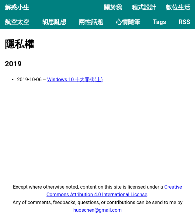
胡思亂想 (54, 22)
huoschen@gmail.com (97, 210)
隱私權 (19, 44)
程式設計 (144, 7)
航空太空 (17, 22)
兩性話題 (91, 22)
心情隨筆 (128, 22)
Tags (159, 22)
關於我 (113, 7)
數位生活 (178, 7)
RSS (184, 22)
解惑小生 (17, 7)
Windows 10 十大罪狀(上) (75, 79)
